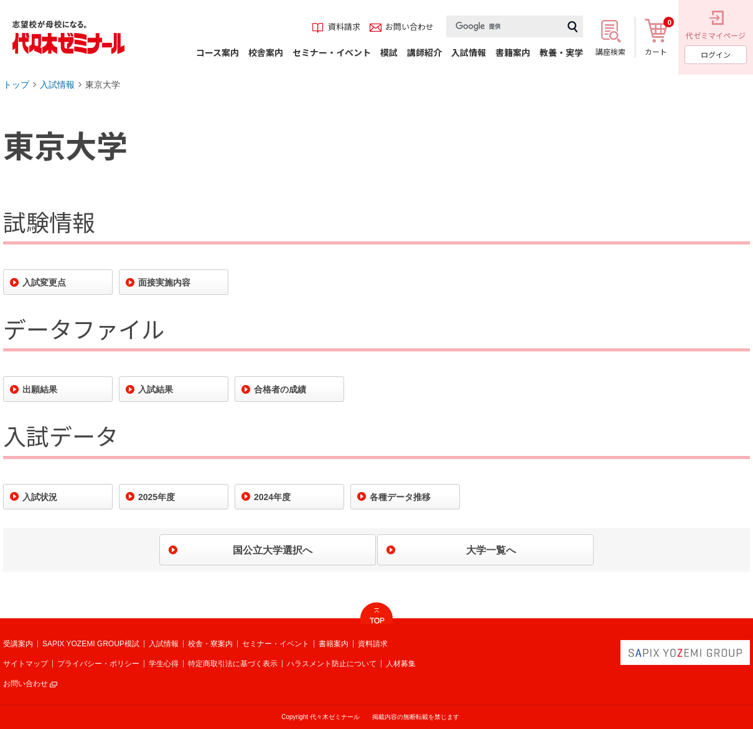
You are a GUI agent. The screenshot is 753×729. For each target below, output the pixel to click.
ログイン (716, 54)
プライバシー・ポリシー (98, 663)
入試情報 (57, 85)
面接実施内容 (164, 282)
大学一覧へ (491, 550)
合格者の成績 (280, 389)
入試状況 (39, 497)
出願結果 (39, 389)
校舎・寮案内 (210, 643)
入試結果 (155, 389)
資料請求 (373, 643)
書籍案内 (333, 643)
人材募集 (401, 663)
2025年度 (156, 497)
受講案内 (18, 643)
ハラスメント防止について (331, 663)
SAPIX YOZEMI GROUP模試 (90, 643)
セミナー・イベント (275, 643)
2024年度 (272, 497)
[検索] (504, 26)
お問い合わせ (25, 683)
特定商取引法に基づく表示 (233, 663)
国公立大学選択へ (272, 550)
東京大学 (102, 85)
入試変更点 (44, 282)
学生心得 (164, 663)
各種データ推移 (400, 497)
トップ (16, 85)
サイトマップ (25, 663)
